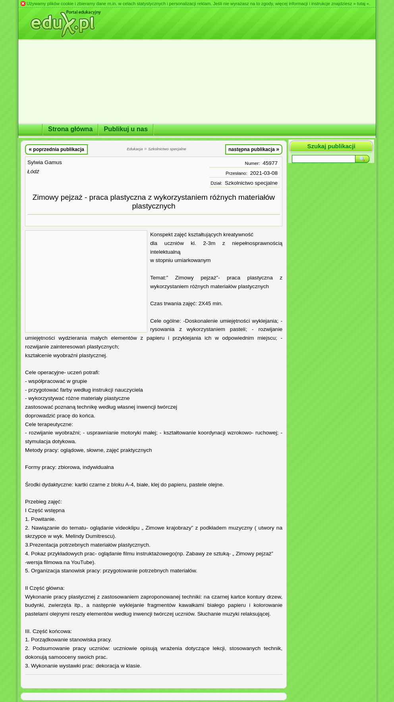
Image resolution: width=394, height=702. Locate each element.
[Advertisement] (86, 281)
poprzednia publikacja (56, 149)
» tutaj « (361, 3)
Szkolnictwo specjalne (251, 183)
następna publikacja (253, 149)
